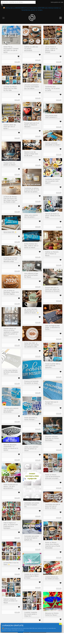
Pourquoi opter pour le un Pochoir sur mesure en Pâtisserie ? (31, 125)
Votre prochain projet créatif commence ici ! (51, 116)
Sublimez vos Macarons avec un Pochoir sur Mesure (52, 254)
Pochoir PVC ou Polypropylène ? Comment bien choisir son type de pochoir (11, 49)
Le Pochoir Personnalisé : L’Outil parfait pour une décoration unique (11, 260)
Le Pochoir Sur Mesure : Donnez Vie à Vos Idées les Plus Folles (10, 88)
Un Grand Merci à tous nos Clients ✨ (11, 563)
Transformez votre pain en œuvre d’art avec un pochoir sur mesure (52, 506)
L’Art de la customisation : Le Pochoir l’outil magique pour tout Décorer (31, 86)
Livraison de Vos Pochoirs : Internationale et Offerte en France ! (31, 576)
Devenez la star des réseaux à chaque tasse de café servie (31, 154)
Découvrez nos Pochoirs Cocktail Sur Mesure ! (52, 614)
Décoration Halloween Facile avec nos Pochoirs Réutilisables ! (52, 438)
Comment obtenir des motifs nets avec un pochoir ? (10, 126)
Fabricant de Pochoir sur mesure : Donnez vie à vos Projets (52, 215)
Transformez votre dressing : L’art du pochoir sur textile (52, 88)
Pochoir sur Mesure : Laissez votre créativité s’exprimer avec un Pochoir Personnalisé (52, 545)
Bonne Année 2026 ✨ (10, 232)
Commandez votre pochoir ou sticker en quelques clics (31, 505)
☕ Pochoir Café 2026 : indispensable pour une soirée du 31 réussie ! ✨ (31, 311)
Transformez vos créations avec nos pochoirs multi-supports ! (52, 181)
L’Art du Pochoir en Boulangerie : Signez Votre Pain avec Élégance (11, 292)
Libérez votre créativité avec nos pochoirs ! (31, 216)
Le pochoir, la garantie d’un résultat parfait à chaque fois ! (30, 614)
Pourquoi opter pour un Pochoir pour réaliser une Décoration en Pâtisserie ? (52, 289)
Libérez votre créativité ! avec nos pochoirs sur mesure (31, 449)
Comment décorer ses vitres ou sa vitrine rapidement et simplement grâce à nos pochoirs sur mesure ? (11, 332)
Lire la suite (17, 61)
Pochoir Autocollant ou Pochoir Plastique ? (30, 418)
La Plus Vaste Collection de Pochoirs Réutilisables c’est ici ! (11, 372)
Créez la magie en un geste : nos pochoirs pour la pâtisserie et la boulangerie (11, 525)
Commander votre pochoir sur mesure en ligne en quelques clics (31, 538)
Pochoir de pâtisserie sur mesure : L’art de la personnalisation (11, 486)
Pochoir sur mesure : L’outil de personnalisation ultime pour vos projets (52, 476)
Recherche (2, 5)
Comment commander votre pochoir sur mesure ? (52, 144)
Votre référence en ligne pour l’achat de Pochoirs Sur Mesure (31, 275)
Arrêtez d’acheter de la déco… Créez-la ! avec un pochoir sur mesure (31, 245)
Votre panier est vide (57, 2)
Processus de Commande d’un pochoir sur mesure (31, 382)
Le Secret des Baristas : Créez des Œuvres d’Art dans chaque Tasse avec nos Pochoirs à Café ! (10, 199)
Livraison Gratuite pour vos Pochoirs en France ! (52, 578)
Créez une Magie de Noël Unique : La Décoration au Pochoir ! (52, 327)
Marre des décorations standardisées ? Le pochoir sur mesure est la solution (11, 447)
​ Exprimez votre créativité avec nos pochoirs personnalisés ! (11, 410)
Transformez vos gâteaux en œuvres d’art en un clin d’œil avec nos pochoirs (31, 190)
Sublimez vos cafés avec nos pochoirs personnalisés (31, 48)
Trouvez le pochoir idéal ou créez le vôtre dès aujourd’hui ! (52, 365)
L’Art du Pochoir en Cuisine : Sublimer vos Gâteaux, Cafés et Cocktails (51, 49)
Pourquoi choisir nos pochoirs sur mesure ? (10, 164)
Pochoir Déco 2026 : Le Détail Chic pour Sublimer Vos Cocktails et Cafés (31, 345)
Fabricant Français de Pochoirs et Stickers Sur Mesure (10, 601)
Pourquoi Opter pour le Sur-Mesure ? (51, 403)
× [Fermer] (60, 624)
